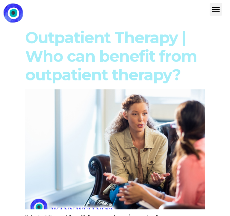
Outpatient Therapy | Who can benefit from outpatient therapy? (111, 56)
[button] (216, 9)
